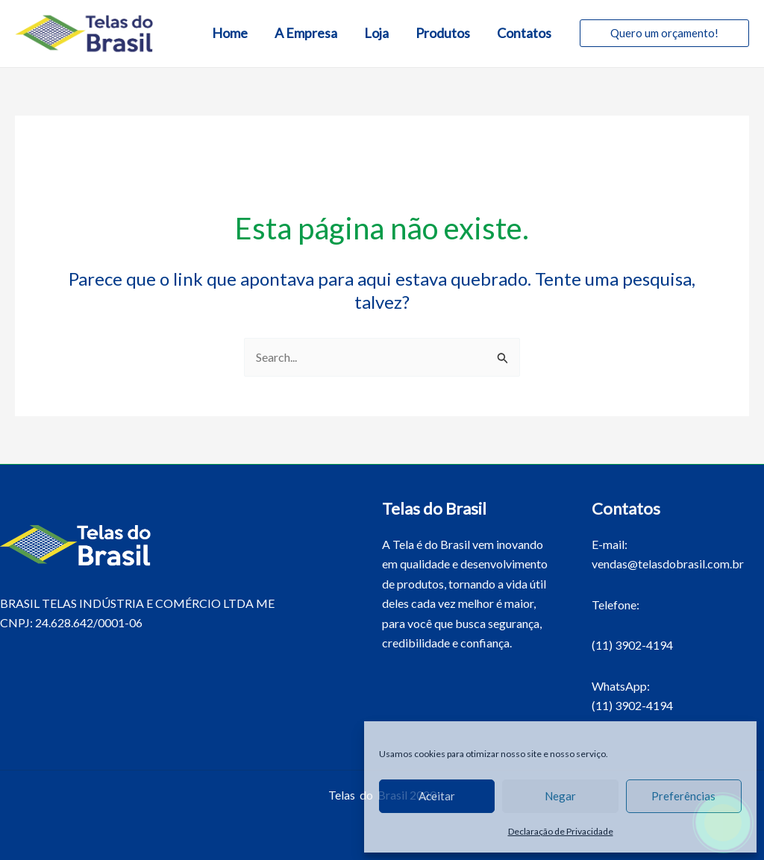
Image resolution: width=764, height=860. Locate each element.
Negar (560, 796)
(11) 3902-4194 (632, 645)
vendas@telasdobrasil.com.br (668, 563)
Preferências (683, 796)
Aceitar (437, 796)
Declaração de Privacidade (560, 831)
